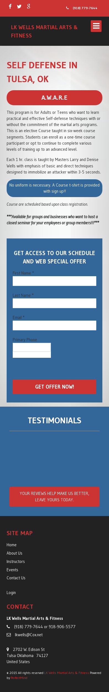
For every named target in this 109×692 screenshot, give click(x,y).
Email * (18, 317)
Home (12, 544)
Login (11, 592)
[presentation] (55, 368)
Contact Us (16, 577)
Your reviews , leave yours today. (54, 496)
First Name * (23, 273)
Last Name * (23, 295)
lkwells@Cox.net (25, 634)
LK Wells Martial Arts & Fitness (66, 673)
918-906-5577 (62, 626)
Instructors (16, 561)
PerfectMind (19, 678)
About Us (14, 553)
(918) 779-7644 (81, 8)
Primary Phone (25, 339)
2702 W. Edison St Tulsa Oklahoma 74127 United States (27, 656)
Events (12, 569)
